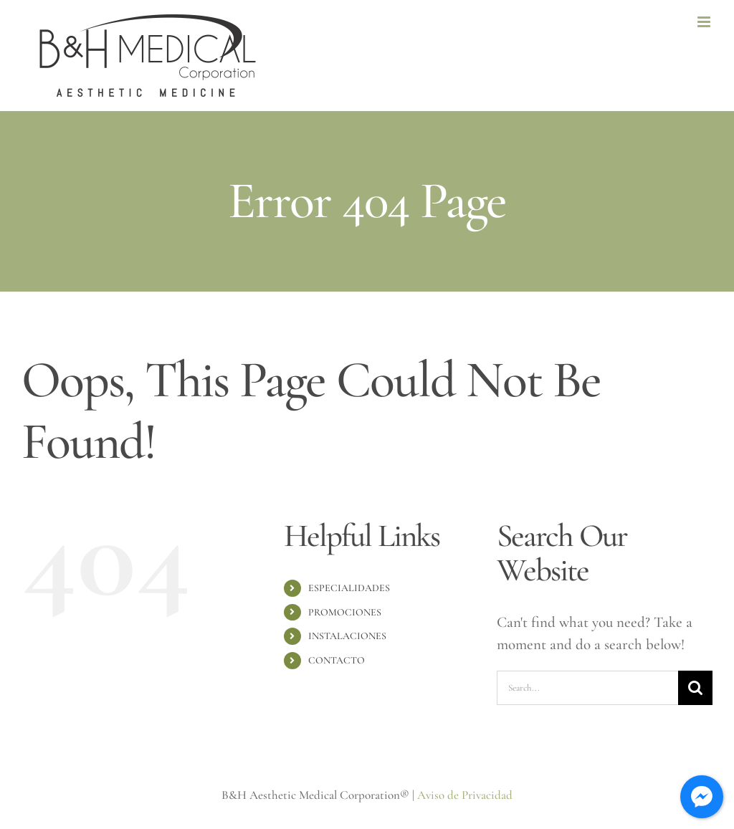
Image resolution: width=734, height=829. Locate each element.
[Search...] (587, 688)
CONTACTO (336, 660)
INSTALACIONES (347, 636)
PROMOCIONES (344, 612)
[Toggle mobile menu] (704, 21)
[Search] (695, 688)
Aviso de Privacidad (465, 794)
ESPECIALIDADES (349, 588)
